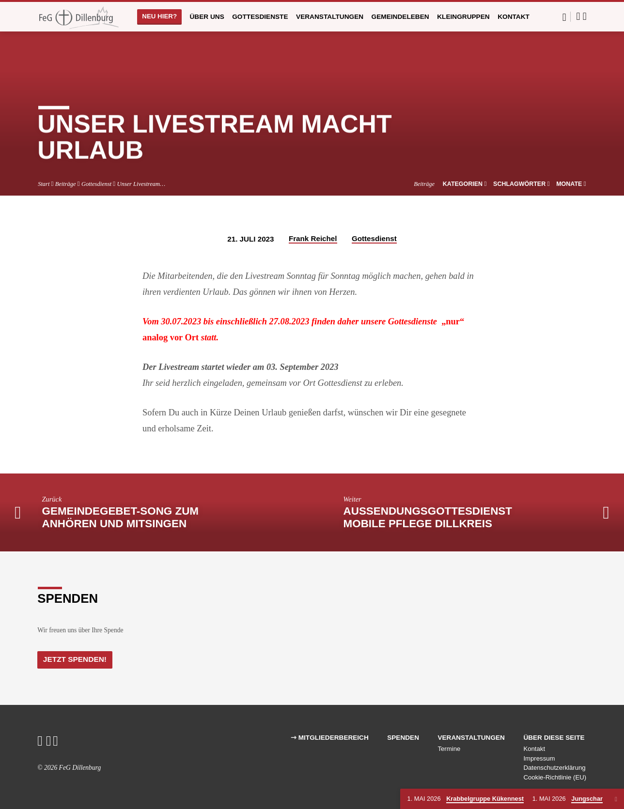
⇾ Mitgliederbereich (330, 737)
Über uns (206, 16)
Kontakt (514, 16)
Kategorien (465, 184)
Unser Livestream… (141, 184)
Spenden (403, 737)
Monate (571, 184)
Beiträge (65, 184)
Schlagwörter (521, 184)
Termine (448, 748)
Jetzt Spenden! (77, 659)
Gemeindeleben (400, 16)
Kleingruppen (463, 16)
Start (43, 184)
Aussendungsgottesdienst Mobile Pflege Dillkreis (427, 517)
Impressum (539, 758)
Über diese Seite (553, 737)
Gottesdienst (96, 184)
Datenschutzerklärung (554, 768)
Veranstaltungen (329, 16)
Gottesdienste (260, 16)
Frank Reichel (313, 238)
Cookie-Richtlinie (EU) (554, 777)
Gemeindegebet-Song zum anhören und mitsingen (120, 517)
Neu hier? (159, 16)
